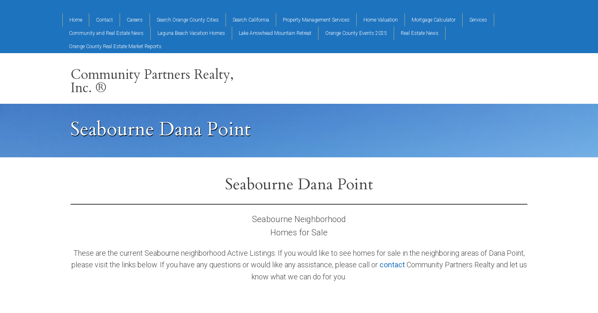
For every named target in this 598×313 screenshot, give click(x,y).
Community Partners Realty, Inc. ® (152, 81)
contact (392, 264)
